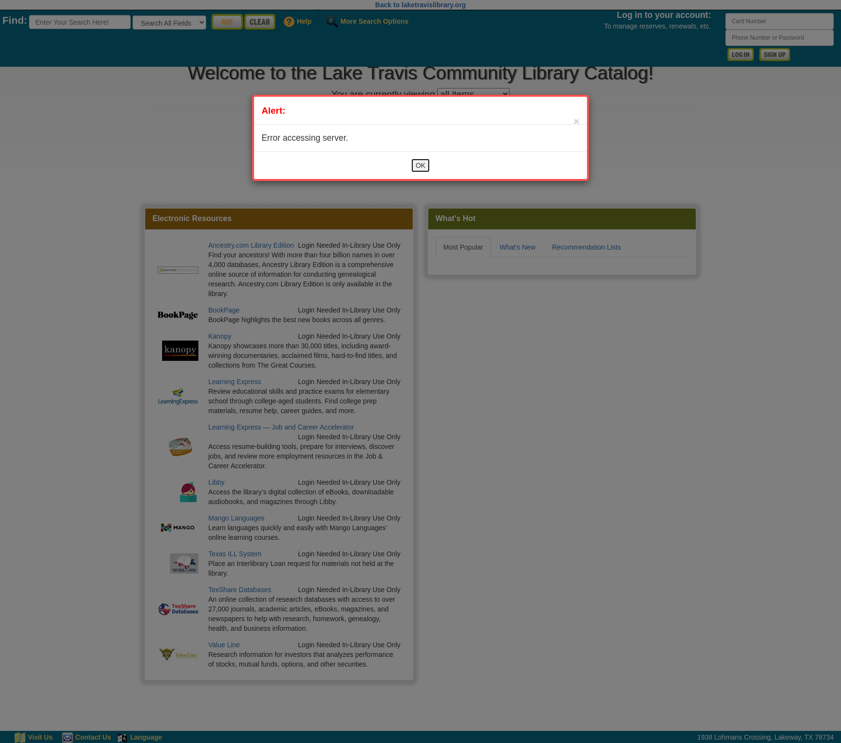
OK (420, 165)
